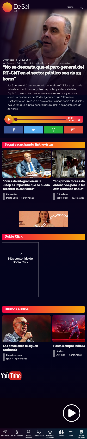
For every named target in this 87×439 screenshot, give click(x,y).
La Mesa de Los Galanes (50, 436)
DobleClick (5, 435)
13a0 (71, 435)
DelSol (21, 6)
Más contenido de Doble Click (20, 260)
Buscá (70, 7)
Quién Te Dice (39, 435)
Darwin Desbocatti (28, 436)
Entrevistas (8, 59)
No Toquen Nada (17, 435)
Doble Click (25, 59)
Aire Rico (61, 435)
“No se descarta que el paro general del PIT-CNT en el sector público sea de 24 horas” (43, 73)
